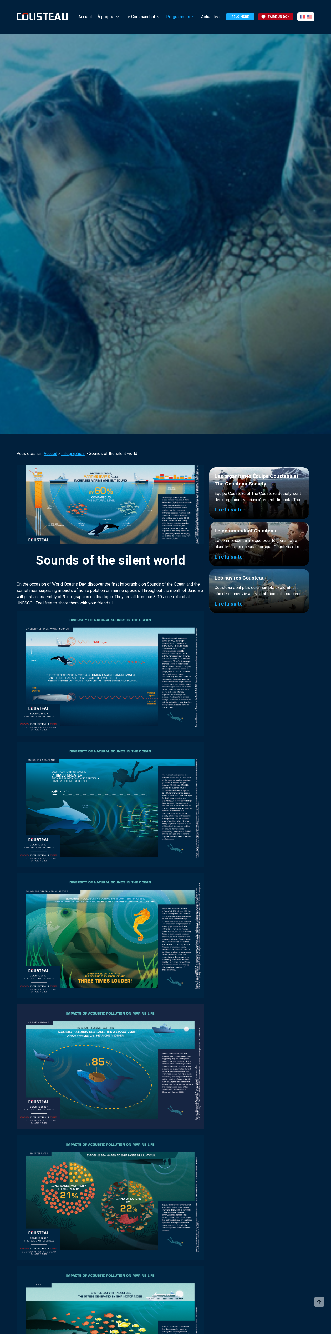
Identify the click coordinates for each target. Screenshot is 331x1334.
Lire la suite (228, 509)
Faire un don (275, 16)
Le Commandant (140, 16)
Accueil (85, 16)
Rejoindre (240, 17)
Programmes (178, 16)
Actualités (210, 16)
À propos (106, 16)
